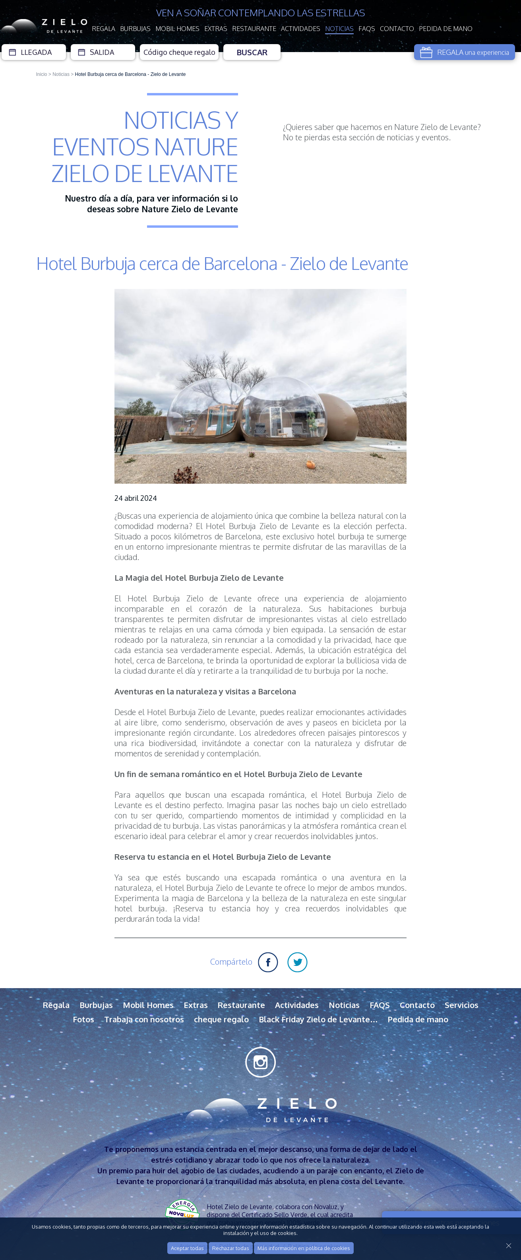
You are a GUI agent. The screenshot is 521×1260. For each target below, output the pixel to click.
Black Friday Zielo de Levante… (318, 1019)
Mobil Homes (177, 29)
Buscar (251, 52)
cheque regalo (221, 1019)
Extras (215, 29)
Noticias (339, 29)
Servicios (461, 1005)
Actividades (300, 29)
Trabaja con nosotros (144, 1019)
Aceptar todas (187, 1248)
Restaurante (254, 29)
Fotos (83, 1019)
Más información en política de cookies (304, 1248)
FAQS (366, 29)
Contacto (397, 29)
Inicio (41, 74)
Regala (103, 29)
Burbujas (135, 29)
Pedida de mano (446, 29)
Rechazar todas (230, 1248)
